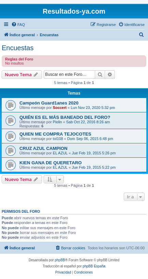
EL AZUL (60, 153)
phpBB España (94, 266)
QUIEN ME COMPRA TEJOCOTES (55, 134)
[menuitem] (18, 24)
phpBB (60, 260)
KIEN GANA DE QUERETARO (50, 162)
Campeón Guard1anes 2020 (48, 103)
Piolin (57, 122)
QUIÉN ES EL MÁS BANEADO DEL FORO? (64, 117)
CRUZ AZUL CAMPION (43, 148)
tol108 (58, 139)
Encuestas (17, 48)
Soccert (59, 108)
